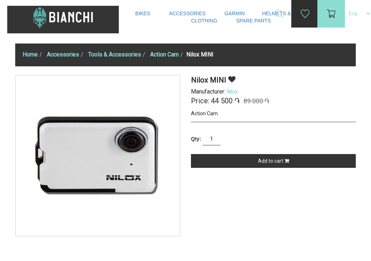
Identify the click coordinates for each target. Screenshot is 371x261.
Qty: (196, 139)
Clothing (205, 21)
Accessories (188, 13)
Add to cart (273, 161)
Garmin (234, 13)
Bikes (143, 13)
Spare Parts (254, 21)
